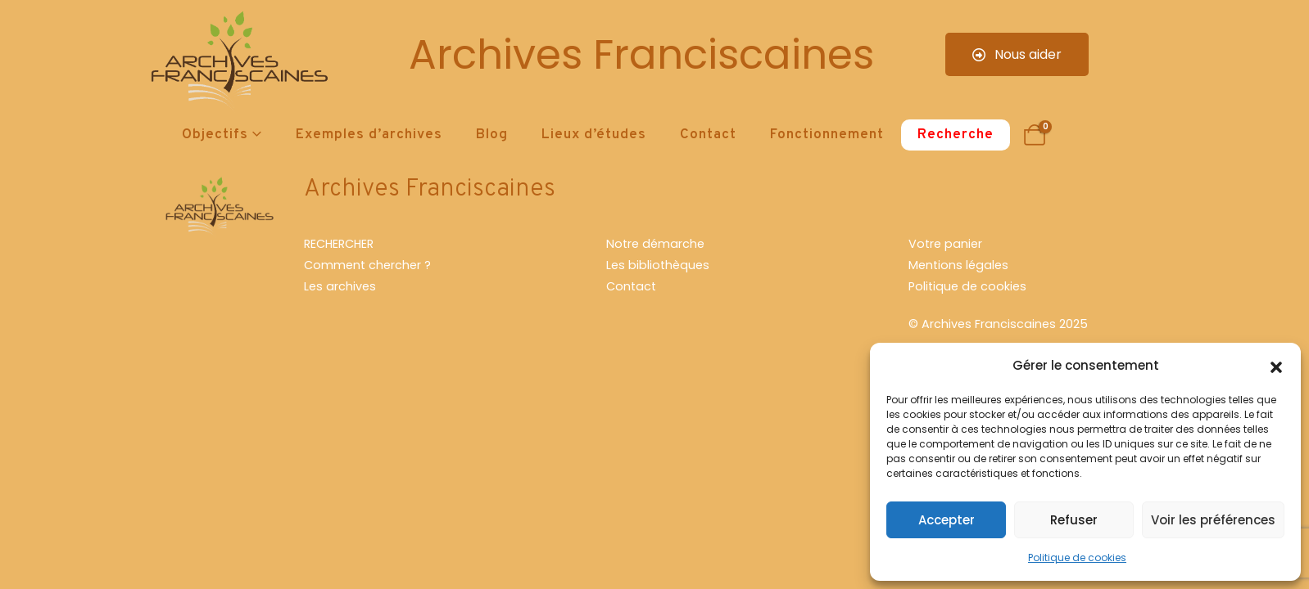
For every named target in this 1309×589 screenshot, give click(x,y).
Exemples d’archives (369, 135)
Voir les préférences (1213, 519)
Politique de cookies (1077, 557)
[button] (1276, 365)
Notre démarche (655, 244)
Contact (708, 135)
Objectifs (215, 135)
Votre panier (945, 244)
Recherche (955, 135)
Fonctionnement (827, 135)
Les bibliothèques (657, 265)
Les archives (340, 286)
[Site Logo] (236, 61)
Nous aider (1017, 54)
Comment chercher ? (367, 265)
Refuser (1074, 519)
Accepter (946, 519)
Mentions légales (958, 265)
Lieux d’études (593, 135)
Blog (492, 135)
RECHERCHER (339, 244)
